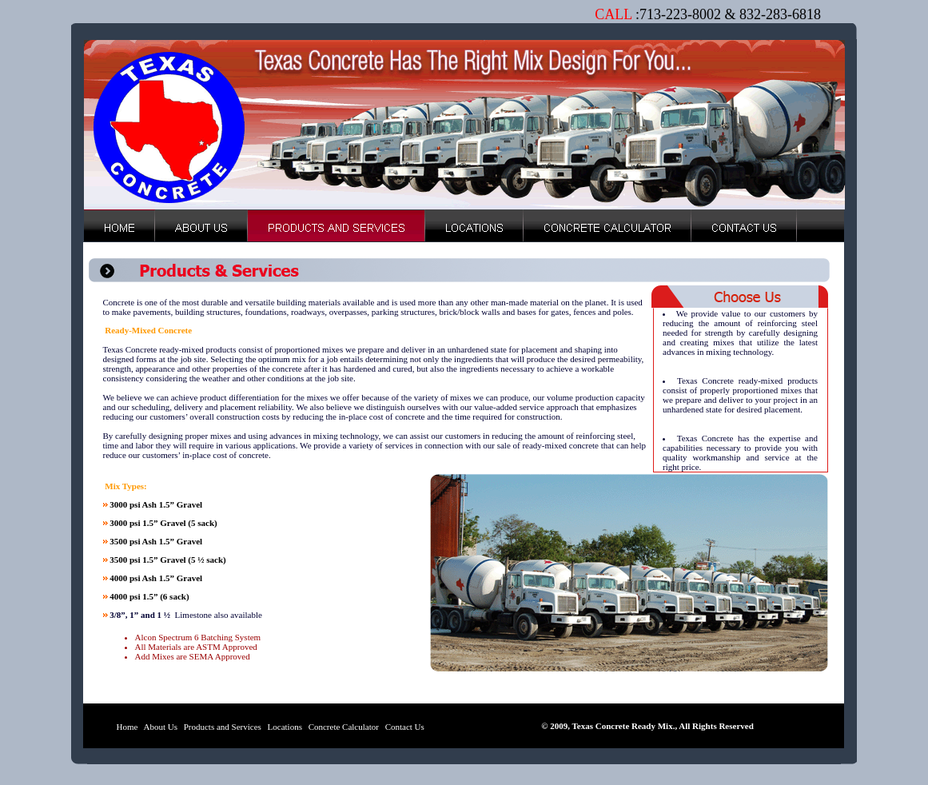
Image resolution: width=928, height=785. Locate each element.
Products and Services (221, 726)
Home (127, 726)
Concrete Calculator (344, 726)
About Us (160, 726)
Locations (283, 726)
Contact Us (403, 726)
